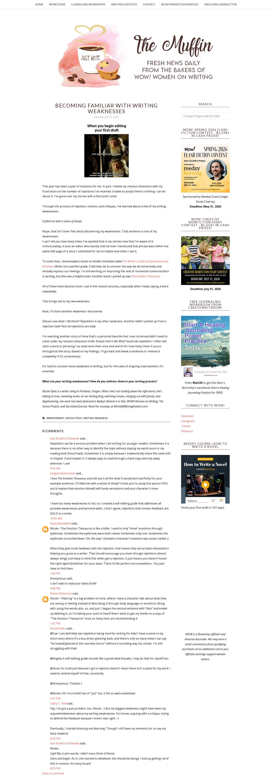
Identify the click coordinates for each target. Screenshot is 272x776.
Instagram (188, 421)
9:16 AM (55, 468)
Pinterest (187, 431)
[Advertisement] (205, 571)
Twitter (186, 426)
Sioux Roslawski (60, 523)
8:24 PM (55, 768)
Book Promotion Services (179, 4)
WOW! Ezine (57, 4)
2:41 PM (55, 698)
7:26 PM (55, 573)
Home (39, 4)
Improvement (55, 418)
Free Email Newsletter (220, 4)
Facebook (187, 416)
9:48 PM (55, 588)
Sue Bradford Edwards (64, 438)
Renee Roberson (61, 593)
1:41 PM (55, 623)
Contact (149, 4)
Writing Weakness (95, 418)
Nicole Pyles (74, 418)
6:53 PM (55, 738)
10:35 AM (56, 518)
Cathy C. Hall (58, 703)
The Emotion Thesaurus (145, 276)
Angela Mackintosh (62, 473)
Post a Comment (53, 773)
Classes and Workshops (88, 4)
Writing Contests (124, 4)
